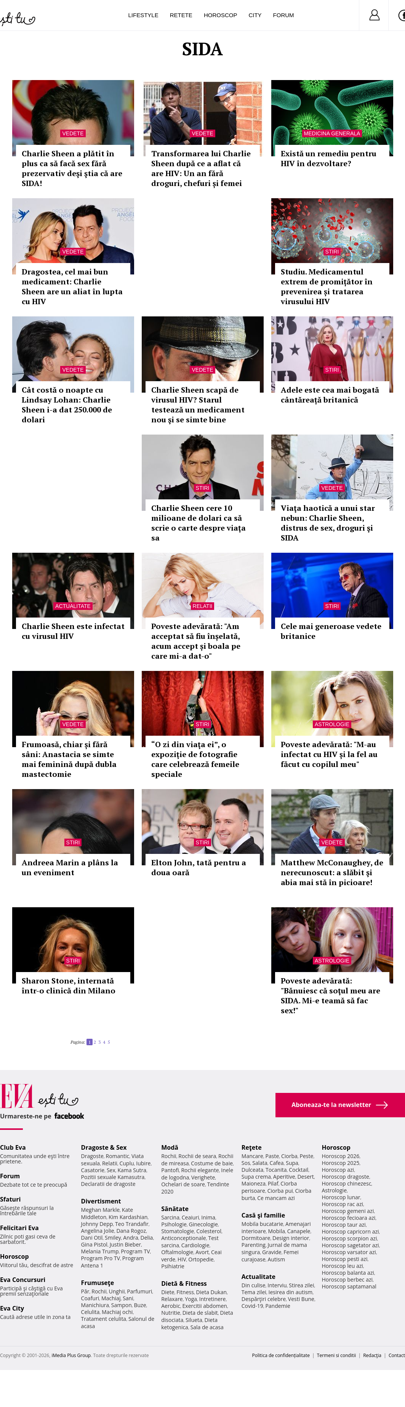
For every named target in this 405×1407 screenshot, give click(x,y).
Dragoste (92, 1156)
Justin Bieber (125, 1244)
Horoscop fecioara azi (348, 1217)
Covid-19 (252, 1305)
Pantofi (170, 1170)
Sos (246, 1162)
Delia (147, 1237)
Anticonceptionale (183, 1238)
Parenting (254, 1244)
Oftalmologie (177, 1252)
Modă (169, 1147)
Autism (276, 1259)
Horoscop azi (338, 1169)
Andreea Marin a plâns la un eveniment (70, 867)
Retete (181, 15)
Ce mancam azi (276, 1198)
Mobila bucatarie (262, 1223)
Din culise (254, 1285)
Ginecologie (203, 1224)
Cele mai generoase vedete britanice (331, 631)
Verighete (203, 1177)
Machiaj (111, 1298)
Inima (208, 1217)
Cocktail (298, 1169)
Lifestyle (143, 15)
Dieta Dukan (211, 1292)
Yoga (191, 1299)
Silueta (194, 1320)
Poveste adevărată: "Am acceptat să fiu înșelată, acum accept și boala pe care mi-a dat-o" (195, 641)
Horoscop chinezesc (346, 1183)
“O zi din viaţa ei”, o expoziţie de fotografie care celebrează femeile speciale (195, 759)
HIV (182, 1259)
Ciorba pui (280, 1190)
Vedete (72, 133)
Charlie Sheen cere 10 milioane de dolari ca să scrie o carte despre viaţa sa (198, 523)
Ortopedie (200, 1259)
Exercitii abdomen (204, 1305)
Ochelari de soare (183, 1184)
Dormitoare (256, 1238)
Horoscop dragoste (345, 1176)
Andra (130, 1237)
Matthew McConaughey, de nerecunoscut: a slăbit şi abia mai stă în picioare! (332, 872)
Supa (292, 1162)
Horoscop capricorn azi (350, 1231)
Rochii (98, 1291)
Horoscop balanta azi (348, 1272)
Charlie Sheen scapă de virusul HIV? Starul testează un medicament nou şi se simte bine (198, 405)
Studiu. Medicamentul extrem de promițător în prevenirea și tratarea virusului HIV (327, 286)
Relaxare (172, 1299)
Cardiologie (195, 1245)
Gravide (272, 1252)
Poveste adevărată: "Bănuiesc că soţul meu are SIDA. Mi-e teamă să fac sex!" (330, 995)
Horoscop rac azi (342, 1204)
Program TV (135, 1251)
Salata (259, 1162)
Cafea (277, 1162)
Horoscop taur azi (343, 1224)
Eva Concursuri (22, 1279)
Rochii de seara (197, 1156)
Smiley (113, 1237)
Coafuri (90, 1298)
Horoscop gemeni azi (348, 1210)
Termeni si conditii (336, 1355)
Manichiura (95, 1305)
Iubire (143, 1163)
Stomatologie (177, 1231)
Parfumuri (139, 1291)
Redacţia (372, 1355)
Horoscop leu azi (342, 1265)
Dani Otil (92, 1237)
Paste (272, 1156)
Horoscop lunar (341, 1197)
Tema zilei (254, 1292)
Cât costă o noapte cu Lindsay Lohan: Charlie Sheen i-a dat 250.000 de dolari (67, 405)
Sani (128, 1298)
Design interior (290, 1238)
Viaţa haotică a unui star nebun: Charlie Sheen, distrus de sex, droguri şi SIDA (328, 523)
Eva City (12, 1308)
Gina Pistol (94, 1244)
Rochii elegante (200, 1170)
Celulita (90, 1312)
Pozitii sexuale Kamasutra (113, 1177)
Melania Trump (100, 1251)
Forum (283, 15)
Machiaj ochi (117, 1312)
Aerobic (170, 1305)
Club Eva (13, 1147)
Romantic (118, 1156)
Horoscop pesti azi (344, 1259)
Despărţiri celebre (264, 1299)
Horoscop (220, 15)
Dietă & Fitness (184, 1283)
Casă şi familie (263, 1215)
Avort (202, 1252)
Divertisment (101, 1201)
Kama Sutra (132, 1170)
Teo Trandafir (132, 1223)
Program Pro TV (100, 1258)
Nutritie (170, 1312)
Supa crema (256, 1176)
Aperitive (284, 1176)
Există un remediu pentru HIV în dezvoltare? (328, 158)
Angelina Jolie (97, 1230)
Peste (307, 1156)
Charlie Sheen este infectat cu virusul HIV (73, 631)
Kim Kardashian (128, 1217)
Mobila (276, 1231)
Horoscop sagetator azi (350, 1245)
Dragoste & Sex (104, 1147)
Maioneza (254, 1183)
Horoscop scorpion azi (349, 1238)
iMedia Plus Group (71, 1355)
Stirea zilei (301, 1285)
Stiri (332, 252)
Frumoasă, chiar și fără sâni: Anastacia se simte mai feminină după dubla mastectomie (69, 759)
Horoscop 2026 (340, 1156)
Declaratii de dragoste (108, 1183)
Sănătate (175, 1209)
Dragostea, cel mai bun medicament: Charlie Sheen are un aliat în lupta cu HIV (72, 286)
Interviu (277, 1285)
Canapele (299, 1231)
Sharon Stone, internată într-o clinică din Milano (68, 985)
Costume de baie (212, 1163)
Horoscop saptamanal (349, 1286)
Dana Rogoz (131, 1230)
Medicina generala (332, 133)
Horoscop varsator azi (349, 1252)
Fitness (185, 1292)
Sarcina (170, 1217)
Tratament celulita (103, 1318)
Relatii (203, 606)
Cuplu (126, 1163)
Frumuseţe (97, 1283)
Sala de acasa (207, 1327)
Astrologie (332, 724)
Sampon (121, 1305)
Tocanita (276, 1169)
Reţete (252, 1147)
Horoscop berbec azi (347, 1279)
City (254, 15)
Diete (167, 1292)
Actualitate (73, 606)
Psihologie (174, 1224)
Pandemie (277, 1305)
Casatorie (93, 1170)
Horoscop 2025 (340, 1162)
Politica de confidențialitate (281, 1355)
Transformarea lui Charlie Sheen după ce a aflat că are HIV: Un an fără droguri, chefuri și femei (201, 168)
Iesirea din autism (291, 1292)
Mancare (252, 1156)
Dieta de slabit (200, 1312)
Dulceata (252, 1169)
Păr (85, 1291)
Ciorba (289, 1156)
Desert (305, 1176)
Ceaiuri (190, 1217)
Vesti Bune (301, 1299)
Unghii (117, 1291)
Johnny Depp (97, 1223)
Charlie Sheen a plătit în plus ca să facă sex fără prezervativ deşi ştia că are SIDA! (72, 168)
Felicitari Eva (19, 1228)
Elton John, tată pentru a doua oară (198, 867)
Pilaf (273, 1183)
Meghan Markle (100, 1209)
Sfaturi (10, 1199)
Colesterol (208, 1231)
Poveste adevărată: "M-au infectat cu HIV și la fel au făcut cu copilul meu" (329, 754)
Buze (140, 1305)
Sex (111, 1170)
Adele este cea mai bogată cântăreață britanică (330, 395)
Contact (397, 1355)
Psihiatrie (172, 1266)
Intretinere (212, 1299)
